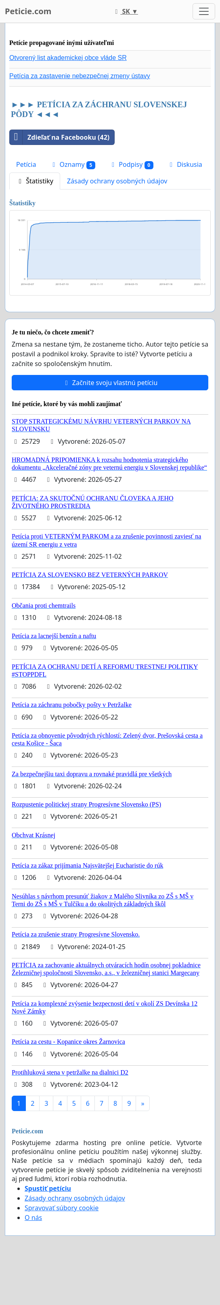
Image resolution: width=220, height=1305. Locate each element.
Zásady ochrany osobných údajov (117, 181)
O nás (33, 1217)
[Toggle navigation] (204, 11)
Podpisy (131, 164)
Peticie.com (28, 11)
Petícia (26, 164)
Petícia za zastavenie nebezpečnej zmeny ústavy (79, 75)
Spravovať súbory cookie (61, 1207)
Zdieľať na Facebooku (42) (59, 137)
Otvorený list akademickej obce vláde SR (68, 57)
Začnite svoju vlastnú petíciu (110, 382)
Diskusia (184, 164)
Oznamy (72, 164)
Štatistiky (34, 181)
